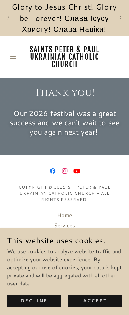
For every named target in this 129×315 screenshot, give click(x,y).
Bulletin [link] (64, 235)
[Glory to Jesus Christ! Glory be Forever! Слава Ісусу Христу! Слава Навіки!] (64, 18)
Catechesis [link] (64, 245)
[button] (15, 57)
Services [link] (64, 225)
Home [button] (64, 215)
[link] (64, 56)
